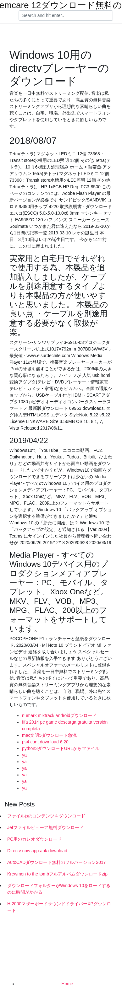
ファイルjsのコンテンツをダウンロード (46, 815)
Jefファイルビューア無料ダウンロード (45, 827)
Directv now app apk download (37, 850)
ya (24, 754)
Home (67, 983)
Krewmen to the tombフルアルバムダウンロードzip (57, 873)
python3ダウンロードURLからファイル (60, 748)
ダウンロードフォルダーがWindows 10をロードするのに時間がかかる (58, 889)
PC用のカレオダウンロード (34, 839)
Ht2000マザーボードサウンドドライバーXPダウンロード (59, 907)
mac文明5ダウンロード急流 (49, 735)
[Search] (66, 15)
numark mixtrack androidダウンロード (59, 715)
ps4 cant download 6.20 (45, 741)
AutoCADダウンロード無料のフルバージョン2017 (56, 862)
